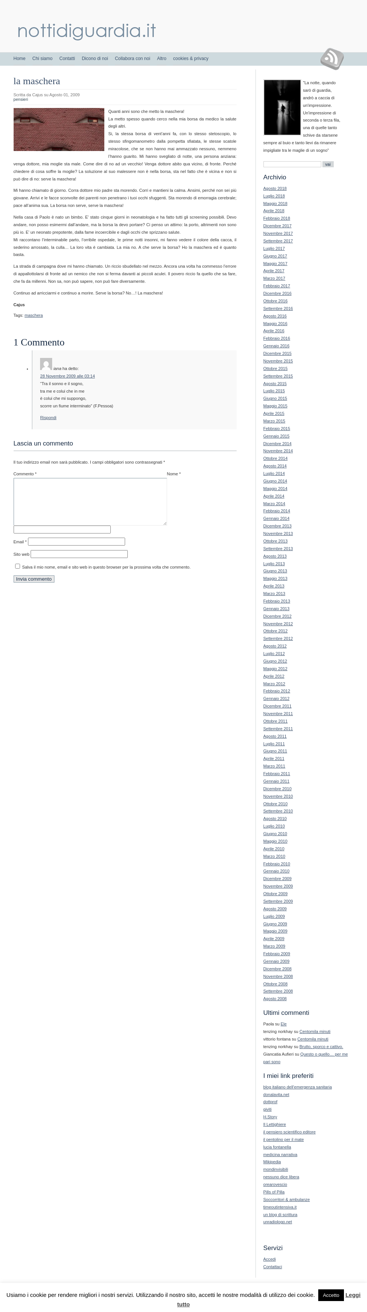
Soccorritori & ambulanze (286, 1199)
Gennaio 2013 (276, 608)
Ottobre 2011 (275, 721)
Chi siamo (43, 58)
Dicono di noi (95, 58)
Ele (284, 1024)
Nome (174, 474)
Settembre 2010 (278, 811)
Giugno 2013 (275, 571)
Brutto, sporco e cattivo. (321, 1046)
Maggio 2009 (275, 931)
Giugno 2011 (275, 751)
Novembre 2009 (278, 886)
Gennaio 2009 (276, 961)
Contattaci (272, 1266)
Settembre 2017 (278, 241)
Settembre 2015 (278, 376)
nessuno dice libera (281, 1177)
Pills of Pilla (274, 1192)
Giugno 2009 (275, 924)
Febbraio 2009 (276, 953)
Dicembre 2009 (277, 878)
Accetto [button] (331, 1295)
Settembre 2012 (278, 638)
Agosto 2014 (275, 466)
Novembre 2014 (278, 451)
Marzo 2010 (274, 856)
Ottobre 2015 (275, 368)
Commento (25, 474)
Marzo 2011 (274, 766)
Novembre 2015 (278, 361)
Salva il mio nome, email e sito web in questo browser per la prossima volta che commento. (106, 576)
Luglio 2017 (274, 248)
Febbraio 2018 (276, 218)
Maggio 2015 (275, 406)
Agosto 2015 (275, 383)
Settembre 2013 (278, 548)
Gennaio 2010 (276, 871)
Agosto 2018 (275, 188)
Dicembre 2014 (277, 443)
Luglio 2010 (274, 826)
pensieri (21, 99)
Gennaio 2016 (276, 346)
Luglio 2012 (274, 653)
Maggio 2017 (275, 263)
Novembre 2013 (278, 533)
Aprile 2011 (274, 758)
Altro (161, 58)
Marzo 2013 (274, 593)
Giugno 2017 (275, 256)
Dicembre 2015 (277, 353)
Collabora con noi (132, 58)
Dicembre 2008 (277, 969)
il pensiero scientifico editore (289, 1132)
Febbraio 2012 (276, 691)
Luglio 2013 (274, 563)
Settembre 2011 (278, 728)
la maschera (37, 81)
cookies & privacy (191, 58)
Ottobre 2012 (275, 631)
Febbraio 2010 (276, 864)
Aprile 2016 (274, 330)
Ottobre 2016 (275, 301)
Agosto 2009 (275, 909)
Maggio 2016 (275, 323)
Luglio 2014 (274, 473)
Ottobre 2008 (275, 984)
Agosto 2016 (275, 316)
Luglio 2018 (274, 196)
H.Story (270, 1117)
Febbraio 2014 (276, 511)
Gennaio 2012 (276, 698)
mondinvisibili (275, 1169)
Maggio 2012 (275, 668)
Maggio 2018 (275, 203)
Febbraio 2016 (276, 338)
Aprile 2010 (274, 848)
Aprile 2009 (274, 938)
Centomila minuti (314, 1031)
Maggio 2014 (275, 488)
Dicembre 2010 (277, 788)
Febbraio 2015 (276, 428)
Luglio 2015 (274, 391)
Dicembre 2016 (277, 293)
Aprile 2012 (274, 676)
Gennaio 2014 (276, 518)
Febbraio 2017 (276, 286)
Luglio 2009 (274, 916)
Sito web (21, 563)
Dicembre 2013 (277, 526)
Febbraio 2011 (276, 773)
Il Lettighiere (274, 1124)
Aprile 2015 (274, 413)
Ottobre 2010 (275, 804)
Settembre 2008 (278, 991)
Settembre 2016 (278, 308)
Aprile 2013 (274, 586)
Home (20, 58)
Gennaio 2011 (276, 781)
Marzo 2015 (274, 421)
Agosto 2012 (275, 646)
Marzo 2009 (274, 946)
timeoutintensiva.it (280, 1207)
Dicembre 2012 (277, 616)
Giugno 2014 (275, 481)
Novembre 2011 (278, 713)
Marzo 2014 (274, 503)
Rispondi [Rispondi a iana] (48, 417)
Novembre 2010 (278, 796)
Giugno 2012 (275, 661)
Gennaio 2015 (276, 436)
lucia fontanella (277, 1147)
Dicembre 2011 (277, 706)
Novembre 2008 (278, 976)
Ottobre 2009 (275, 893)
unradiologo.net (277, 1221)
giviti (267, 1109)
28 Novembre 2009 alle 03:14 (67, 376)
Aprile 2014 (274, 496)
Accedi (269, 1259)
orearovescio (275, 1184)
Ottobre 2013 (275, 541)
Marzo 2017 (274, 278)
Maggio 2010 (275, 841)
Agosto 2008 (275, 998)
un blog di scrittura (280, 1214)
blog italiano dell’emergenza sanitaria (297, 1087)
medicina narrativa (280, 1154)
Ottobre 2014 (275, 458)
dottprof (270, 1101)
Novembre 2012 (278, 623)
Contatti (67, 58)
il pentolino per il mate (283, 1139)
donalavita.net (276, 1094)
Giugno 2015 (275, 398)
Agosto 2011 (275, 736)
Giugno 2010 (275, 833)
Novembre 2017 (278, 233)
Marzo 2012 (274, 683)
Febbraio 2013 (276, 601)
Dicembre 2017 (277, 226)
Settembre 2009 (278, 901)
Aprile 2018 (274, 210)
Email (20, 551)
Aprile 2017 (274, 270)
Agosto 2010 (275, 818)
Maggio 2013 (275, 578)
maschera (34, 315)
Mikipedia (272, 1161)
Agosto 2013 (275, 556)
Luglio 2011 (274, 744)
